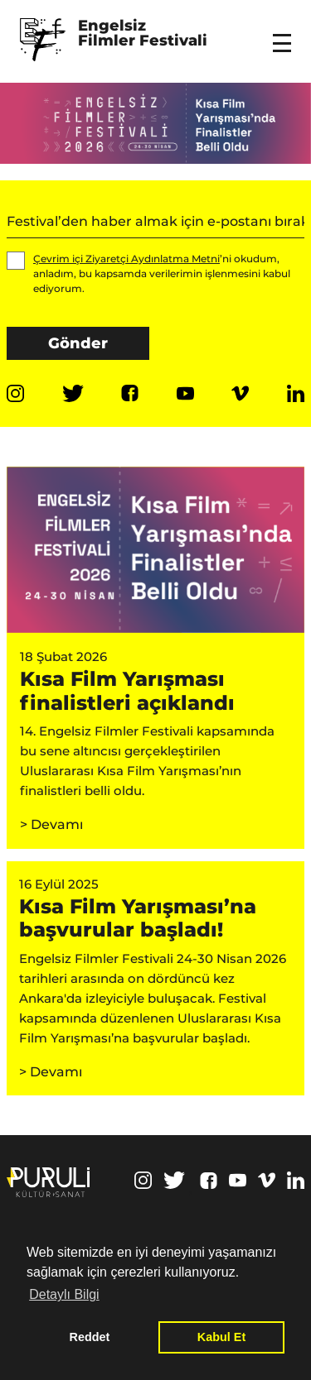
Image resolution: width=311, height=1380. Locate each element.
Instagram (15, 393)
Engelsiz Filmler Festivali (142, 34)
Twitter (73, 393)
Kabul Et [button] (221, 1337)
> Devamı (51, 824)
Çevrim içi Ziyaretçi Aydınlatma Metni (126, 258)
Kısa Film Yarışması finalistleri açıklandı (127, 691)
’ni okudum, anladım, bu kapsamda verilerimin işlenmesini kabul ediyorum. (148, 273)
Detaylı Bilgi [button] (64, 1294)
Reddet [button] (90, 1337)
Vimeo (240, 393)
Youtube (185, 393)
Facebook (129, 393)
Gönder (78, 343)
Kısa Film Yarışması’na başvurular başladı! (137, 918)
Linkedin (295, 393)
